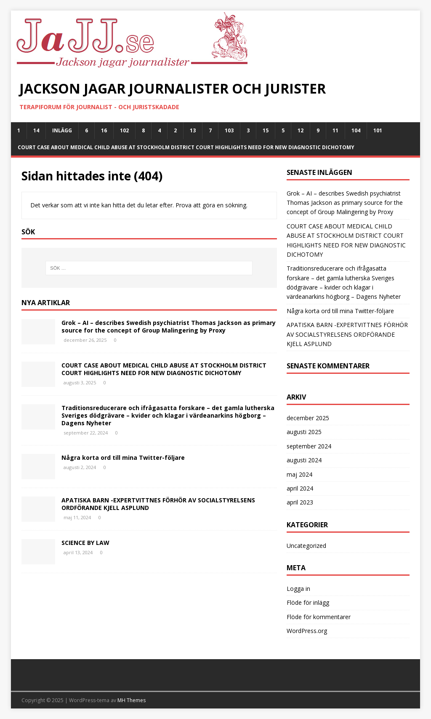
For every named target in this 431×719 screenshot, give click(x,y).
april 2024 (300, 488)
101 (377, 130)
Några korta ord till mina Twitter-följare (123, 457)
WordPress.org (307, 631)
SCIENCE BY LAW (85, 543)
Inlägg (62, 130)
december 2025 (308, 418)
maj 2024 (299, 474)
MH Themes (131, 700)
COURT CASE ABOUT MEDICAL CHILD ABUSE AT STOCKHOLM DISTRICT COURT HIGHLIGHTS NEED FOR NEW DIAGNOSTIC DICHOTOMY (186, 147)
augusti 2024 (304, 460)
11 (335, 130)
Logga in (298, 589)
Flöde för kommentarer (319, 617)
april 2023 (300, 502)
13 (193, 130)
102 (124, 130)
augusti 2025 (304, 432)
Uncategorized (306, 546)
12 (300, 130)
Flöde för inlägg (308, 602)
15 (266, 130)
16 (104, 130)
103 (229, 130)
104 (355, 130)
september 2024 (309, 446)
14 (36, 130)
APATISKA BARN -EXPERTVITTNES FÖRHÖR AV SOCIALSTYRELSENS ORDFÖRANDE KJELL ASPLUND (158, 504)
